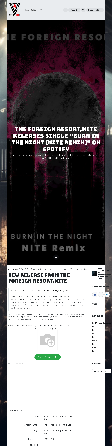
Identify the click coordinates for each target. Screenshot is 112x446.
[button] (65, 10)
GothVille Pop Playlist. (57, 290)
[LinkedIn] (107, 294)
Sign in (74, 10)
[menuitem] (27, 10)
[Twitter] (101, 294)
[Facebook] (94, 294)
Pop (22, 269)
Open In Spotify (48, 357)
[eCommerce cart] (83, 10)
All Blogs (13, 269)
